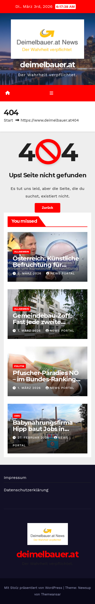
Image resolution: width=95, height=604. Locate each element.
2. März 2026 (30, 273)
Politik (19, 366)
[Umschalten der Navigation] (51, 93)
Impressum (15, 477)
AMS (17, 415)
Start (8, 120)
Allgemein (21, 251)
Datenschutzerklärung (26, 489)
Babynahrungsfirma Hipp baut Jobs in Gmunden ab (43, 429)
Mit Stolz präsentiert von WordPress (33, 588)
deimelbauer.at (47, 64)
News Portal (60, 273)
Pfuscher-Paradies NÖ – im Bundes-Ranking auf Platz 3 (46, 379)
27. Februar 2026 (34, 437)
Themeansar (51, 594)
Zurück (47, 208)
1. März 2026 (30, 330)
